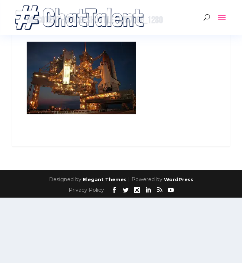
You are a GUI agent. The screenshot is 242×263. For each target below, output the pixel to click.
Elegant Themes (105, 179)
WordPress (178, 179)
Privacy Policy (86, 190)
